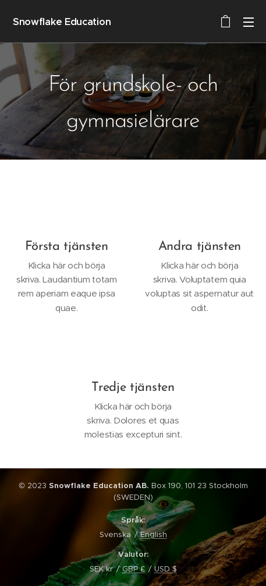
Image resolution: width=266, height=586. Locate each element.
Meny (248, 22)
